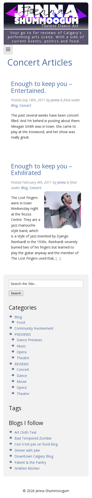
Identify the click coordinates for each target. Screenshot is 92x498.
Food (21, 322)
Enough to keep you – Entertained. (41, 87)
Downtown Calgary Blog (33, 456)
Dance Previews (29, 340)
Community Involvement (33, 328)
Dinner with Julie (27, 450)
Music (21, 346)
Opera (21, 352)
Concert (25, 105)
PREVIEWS (22, 334)
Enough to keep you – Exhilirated (41, 169)
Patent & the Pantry (30, 462)
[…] (58, 258)
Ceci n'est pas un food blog (36, 444)
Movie (21, 381)
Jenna (55, 100)
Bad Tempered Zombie (33, 438)
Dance (22, 375)
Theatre (23, 358)
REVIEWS (21, 364)
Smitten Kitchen (26, 468)
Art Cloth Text (25, 432)
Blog (14, 105)
